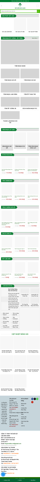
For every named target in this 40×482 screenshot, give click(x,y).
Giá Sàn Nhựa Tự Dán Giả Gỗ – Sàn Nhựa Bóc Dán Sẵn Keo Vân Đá (20, 371)
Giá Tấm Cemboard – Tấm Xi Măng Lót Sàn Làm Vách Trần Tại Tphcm (33, 352)
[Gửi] (38, 11)
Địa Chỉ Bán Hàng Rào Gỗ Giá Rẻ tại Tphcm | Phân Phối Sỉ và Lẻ (13, 291)
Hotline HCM (6, 480)
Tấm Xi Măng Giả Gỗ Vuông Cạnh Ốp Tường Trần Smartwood (7, 223)
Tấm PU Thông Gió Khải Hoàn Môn (6, 249)
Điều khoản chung (23, 404)
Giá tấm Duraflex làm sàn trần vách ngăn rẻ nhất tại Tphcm (7, 352)
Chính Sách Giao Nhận (25, 413)
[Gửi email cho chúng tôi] (35, 399)
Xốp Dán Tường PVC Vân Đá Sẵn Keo (6, 275)
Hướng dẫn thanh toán (23, 417)
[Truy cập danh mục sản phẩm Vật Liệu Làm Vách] (7, 26)
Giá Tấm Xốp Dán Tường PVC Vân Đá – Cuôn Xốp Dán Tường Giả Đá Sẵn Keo (6, 391)
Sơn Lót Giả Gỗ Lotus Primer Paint (32, 275)
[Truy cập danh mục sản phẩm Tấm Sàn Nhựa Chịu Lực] (33, 141)
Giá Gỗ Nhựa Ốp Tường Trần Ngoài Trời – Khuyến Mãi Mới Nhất (6, 371)
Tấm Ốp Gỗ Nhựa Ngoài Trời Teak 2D (7, 170)
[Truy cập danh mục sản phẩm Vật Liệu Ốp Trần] (33, 26)
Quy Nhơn (32, 480)
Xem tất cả (35, 38)
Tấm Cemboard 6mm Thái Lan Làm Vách (7, 197)
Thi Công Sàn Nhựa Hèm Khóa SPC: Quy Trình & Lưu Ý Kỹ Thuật (35, 306)
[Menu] (2, 5)
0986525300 (6, 463)
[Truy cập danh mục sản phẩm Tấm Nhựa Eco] (20, 140)
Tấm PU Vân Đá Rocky (32, 248)
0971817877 (15, 463)
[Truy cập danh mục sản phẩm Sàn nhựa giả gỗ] (7, 141)
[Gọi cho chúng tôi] (37, 399)
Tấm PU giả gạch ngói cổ (19, 248)
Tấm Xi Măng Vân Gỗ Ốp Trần (32, 223)
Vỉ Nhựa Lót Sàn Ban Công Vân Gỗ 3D (20, 170)
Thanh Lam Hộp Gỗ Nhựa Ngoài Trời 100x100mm (32, 170)
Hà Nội (19, 480)
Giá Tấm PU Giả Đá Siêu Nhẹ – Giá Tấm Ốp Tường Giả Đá (33, 371)
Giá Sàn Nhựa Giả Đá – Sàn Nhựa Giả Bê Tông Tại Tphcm (20, 390)
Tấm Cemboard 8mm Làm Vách (20, 197)
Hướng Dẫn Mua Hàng (24, 408)
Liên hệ (23, 425)
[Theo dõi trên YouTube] (32, 402)
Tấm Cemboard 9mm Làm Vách (33, 197)
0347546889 (15, 453)
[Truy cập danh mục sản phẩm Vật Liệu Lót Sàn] (20, 26)
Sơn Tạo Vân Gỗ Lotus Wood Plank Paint (19, 275)
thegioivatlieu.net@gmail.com (16, 412)
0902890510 (6, 453)
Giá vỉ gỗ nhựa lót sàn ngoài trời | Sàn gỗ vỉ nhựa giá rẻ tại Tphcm (20, 352)
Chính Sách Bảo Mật (25, 422)
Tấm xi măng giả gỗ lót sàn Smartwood (20, 223)
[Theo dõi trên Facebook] (32, 399)
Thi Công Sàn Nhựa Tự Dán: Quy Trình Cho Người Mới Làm (25, 306)
